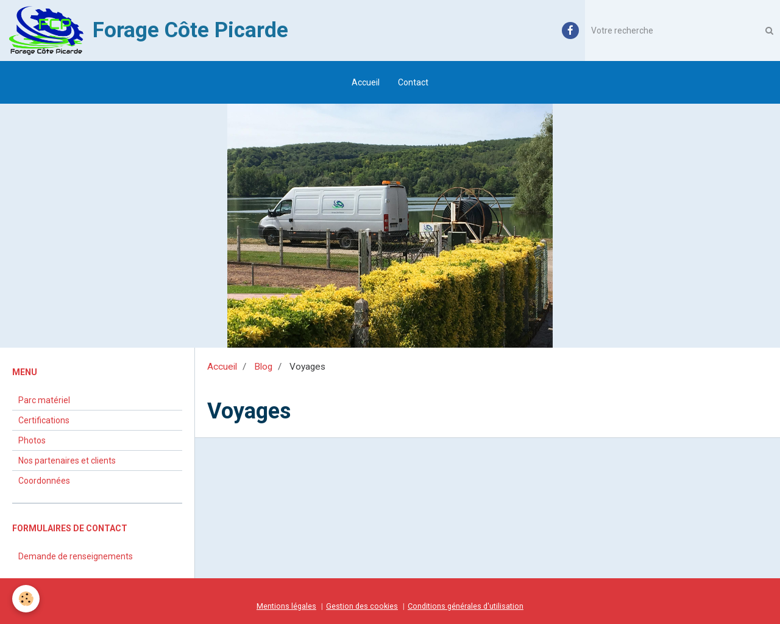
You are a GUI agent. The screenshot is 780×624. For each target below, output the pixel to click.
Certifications (43, 420)
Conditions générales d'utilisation (465, 606)
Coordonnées (44, 481)
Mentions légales (286, 606)
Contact (413, 82)
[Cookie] (26, 598)
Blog (263, 366)
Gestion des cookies (362, 606)
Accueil (366, 82)
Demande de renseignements (75, 556)
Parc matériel (44, 400)
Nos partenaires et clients (67, 460)
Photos (32, 440)
